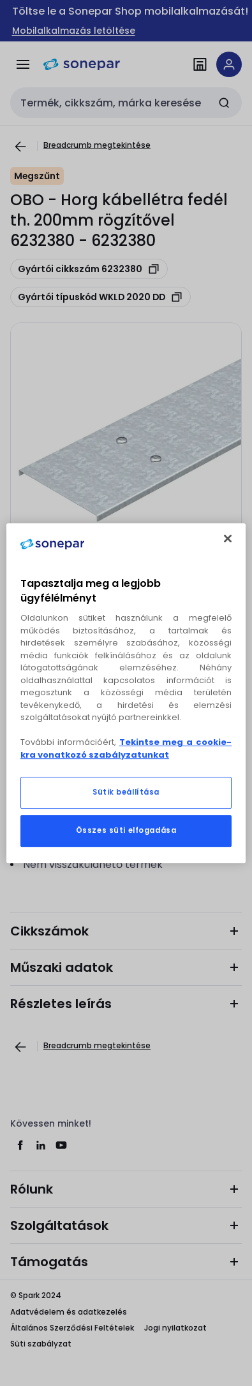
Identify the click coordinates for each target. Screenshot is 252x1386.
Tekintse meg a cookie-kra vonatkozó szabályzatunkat (126, 748)
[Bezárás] (228, 538)
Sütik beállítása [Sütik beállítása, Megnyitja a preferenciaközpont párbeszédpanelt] (126, 792)
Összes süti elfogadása (126, 830)
